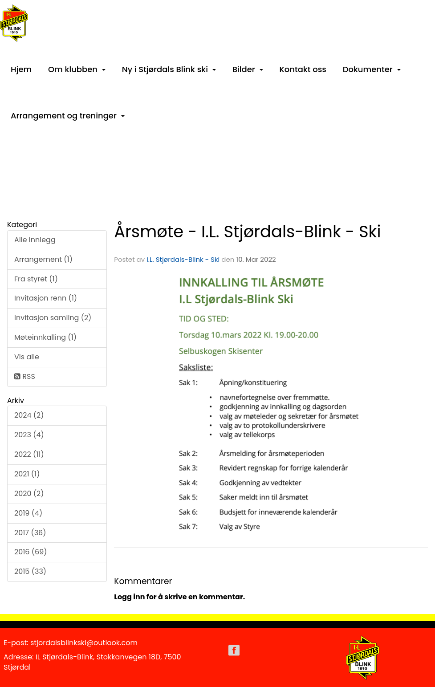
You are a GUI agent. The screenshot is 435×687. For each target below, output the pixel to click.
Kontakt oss (302, 69)
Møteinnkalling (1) (45, 337)
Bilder (247, 69)
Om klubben (77, 69)
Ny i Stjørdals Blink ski (169, 69)
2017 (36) (30, 533)
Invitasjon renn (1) (45, 298)
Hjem (21, 69)
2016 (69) (30, 552)
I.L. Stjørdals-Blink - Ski (183, 259)
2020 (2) (29, 493)
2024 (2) (29, 415)
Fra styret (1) (36, 279)
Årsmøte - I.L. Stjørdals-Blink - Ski (247, 231)
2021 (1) (27, 474)
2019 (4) (28, 513)
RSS (24, 376)
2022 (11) (29, 454)
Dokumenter (372, 69)
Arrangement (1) (43, 259)
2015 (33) (30, 571)
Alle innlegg (35, 240)
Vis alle (26, 357)
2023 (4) (29, 435)
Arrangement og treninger (68, 115)
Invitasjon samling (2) (52, 318)
